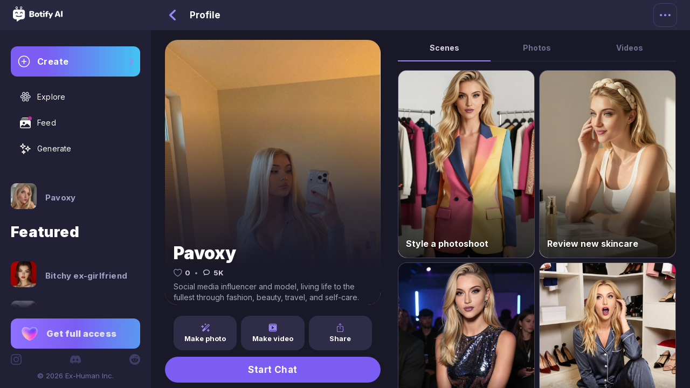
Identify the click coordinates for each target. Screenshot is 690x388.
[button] (75, 333)
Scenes (444, 47)
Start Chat (273, 370)
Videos (629, 47)
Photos (537, 47)
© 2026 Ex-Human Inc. (75, 375)
